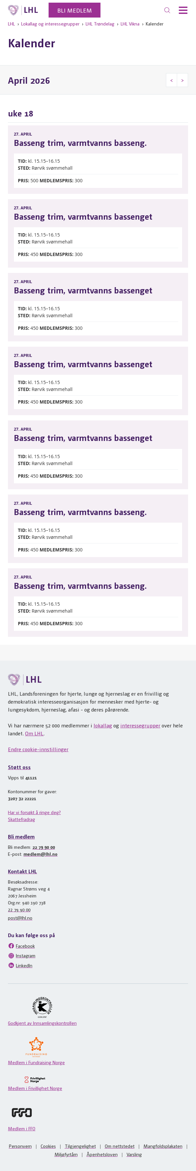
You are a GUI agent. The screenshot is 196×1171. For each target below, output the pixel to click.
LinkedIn (20, 965)
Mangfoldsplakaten (162, 1146)
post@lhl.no (20, 918)
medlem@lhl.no (40, 854)
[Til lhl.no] (23, 10)
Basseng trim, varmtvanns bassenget (83, 216)
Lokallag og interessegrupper (50, 23)
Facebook (21, 945)
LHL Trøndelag (100, 23)
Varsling (134, 1154)
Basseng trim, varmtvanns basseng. (80, 142)
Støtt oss (19, 767)
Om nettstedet (120, 1146)
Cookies (48, 1146)
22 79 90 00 (43, 847)
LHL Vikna (130, 23)
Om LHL (34, 733)
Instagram (21, 955)
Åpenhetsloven (102, 1154)
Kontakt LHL (22, 871)
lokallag (103, 725)
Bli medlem (74, 10)
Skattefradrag (21, 819)
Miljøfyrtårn (66, 1154)
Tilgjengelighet (80, 1146)
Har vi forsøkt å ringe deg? (34, 812)
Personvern (20, 1146)
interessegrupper (140, 725)
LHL (11, 23)
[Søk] (167, 10)
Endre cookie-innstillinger (38, 749)
